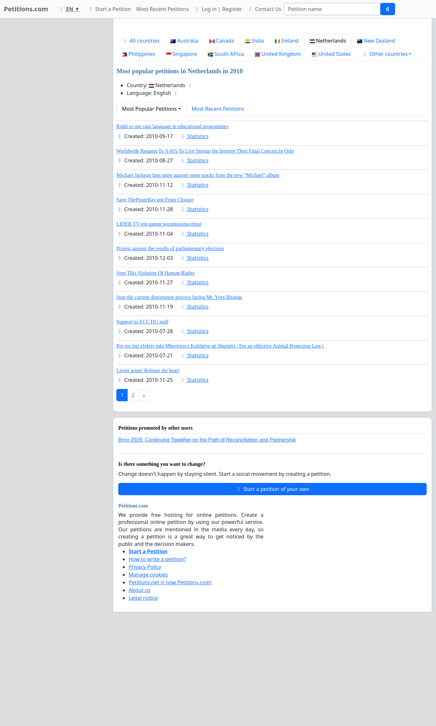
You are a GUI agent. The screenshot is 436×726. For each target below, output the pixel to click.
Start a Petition (109, 9)
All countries (141, 131)
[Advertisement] (272, 74)
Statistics (194, 226)
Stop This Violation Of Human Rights (155, 363)
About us (139, 680)
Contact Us (264, 9)
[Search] (332, 9)
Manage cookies (148, 665)
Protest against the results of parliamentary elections (170, 339)
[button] (386, 144)
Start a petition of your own (272, 579)
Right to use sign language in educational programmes (172, 217)
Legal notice (143, 688)
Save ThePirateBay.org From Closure (154, 290)
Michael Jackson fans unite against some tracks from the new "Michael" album (197, 265)
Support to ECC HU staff (142, 412)
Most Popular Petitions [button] (149, 199)
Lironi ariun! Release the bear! (147, 461)
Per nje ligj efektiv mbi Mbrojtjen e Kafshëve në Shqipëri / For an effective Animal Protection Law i (220, 436)
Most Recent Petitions (162, 9)
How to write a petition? (157, 649)
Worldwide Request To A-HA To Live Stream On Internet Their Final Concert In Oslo (205, 241)
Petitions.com (26, 9)
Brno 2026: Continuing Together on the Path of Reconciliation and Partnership (207, 530)
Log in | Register (218, 9)
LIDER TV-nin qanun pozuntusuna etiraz (158, 314)
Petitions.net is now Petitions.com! (170, 672)
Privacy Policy (145, 657)
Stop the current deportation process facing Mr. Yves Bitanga (179, 387)
